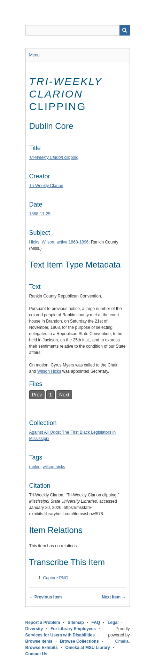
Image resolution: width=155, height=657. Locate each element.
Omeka (122, 641)
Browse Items (39, 641)
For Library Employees (73, 628)
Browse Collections (79, 641)
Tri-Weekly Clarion (46, 185)
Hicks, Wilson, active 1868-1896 (59, 242)
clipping (54, 157)
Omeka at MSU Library (87, 647)
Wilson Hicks (49, 371)
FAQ (96, 622)
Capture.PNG (55, 577)
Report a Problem (42, 622)
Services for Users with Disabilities (60, 635)
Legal (113, 622)
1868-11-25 (40, 213)
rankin (35, 466)
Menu (34, 55)
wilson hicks (54, 466)
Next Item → (114, 597)
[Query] (77, 30)
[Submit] (124, 30)
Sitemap (76, 622)
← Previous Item (45, 597)
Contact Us (36, 653)
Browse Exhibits (41, 647)
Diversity (34, 628)
